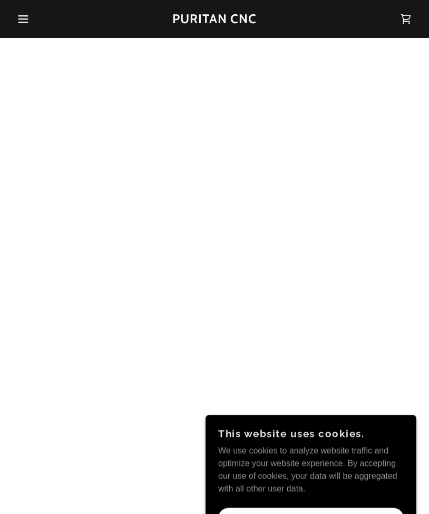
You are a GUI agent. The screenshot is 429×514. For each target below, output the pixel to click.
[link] (214, 20)
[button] (21, 19)
